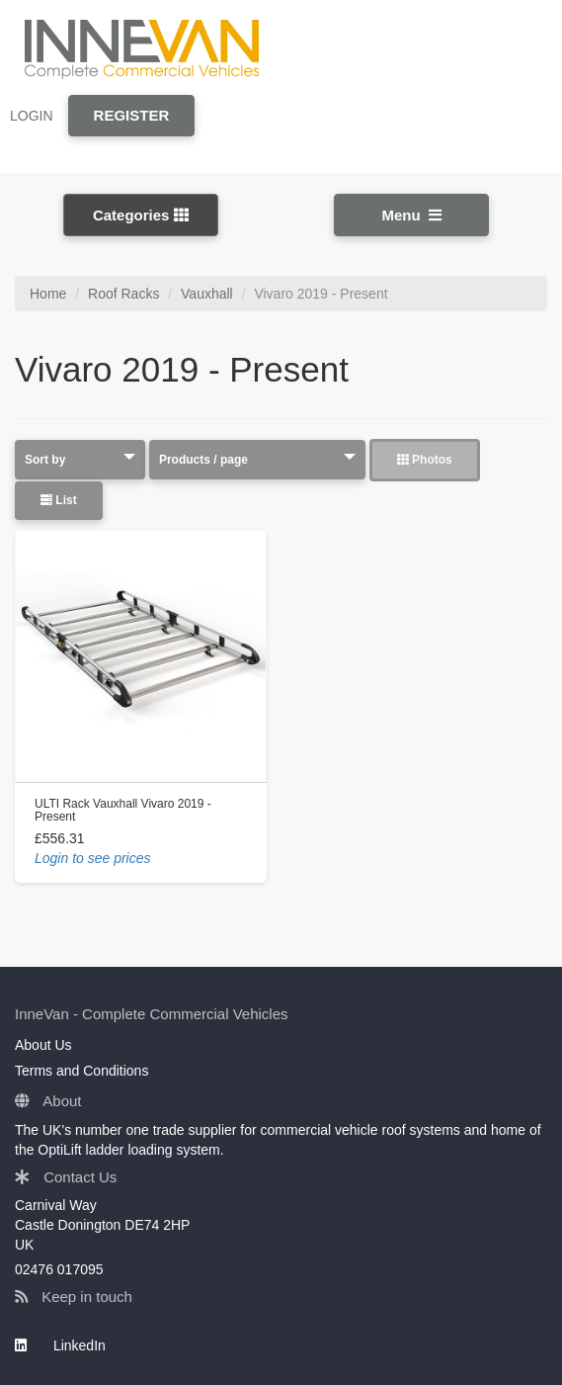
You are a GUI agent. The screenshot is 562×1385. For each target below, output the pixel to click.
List (58, 500)
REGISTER (132, 115)
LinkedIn (60, 1345)
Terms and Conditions (81, 1071)
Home (48, 294)
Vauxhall (207, 294)
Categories (141, 215)
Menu (412, 215)
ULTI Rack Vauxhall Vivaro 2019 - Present (123, 810)
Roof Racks (123, 294)
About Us (43, 1045)
